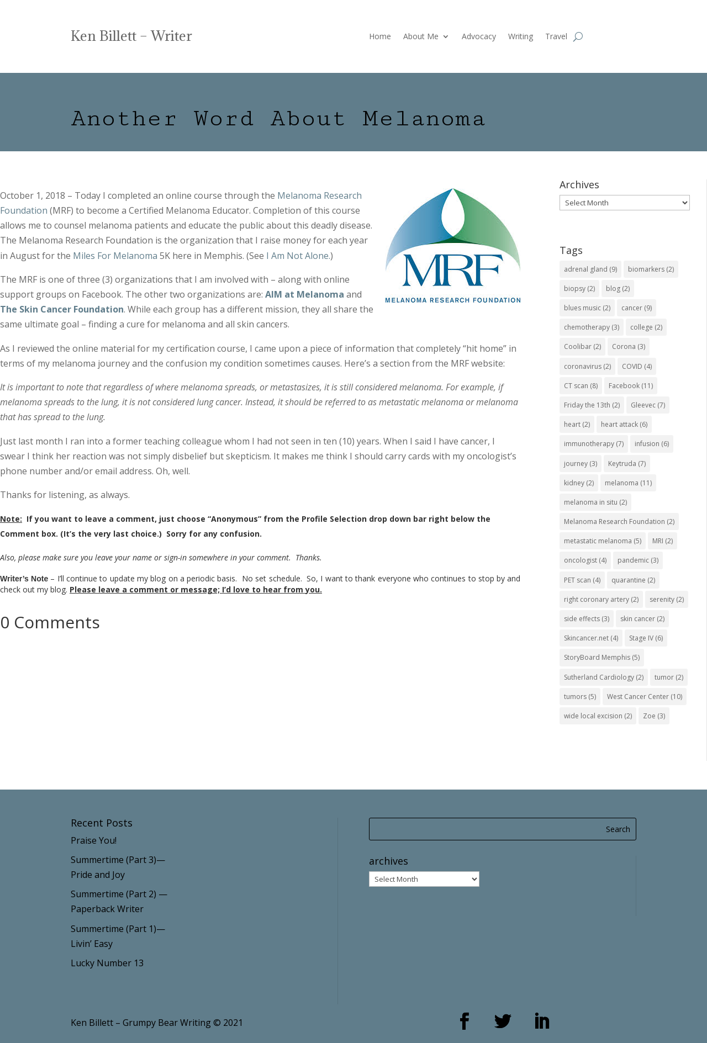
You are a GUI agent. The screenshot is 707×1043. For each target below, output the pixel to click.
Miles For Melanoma (115, 256)
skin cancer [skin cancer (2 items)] (642, 618)
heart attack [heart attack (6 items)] (624, 424)
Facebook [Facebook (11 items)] (631, 385)
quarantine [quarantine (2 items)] (633, 580)
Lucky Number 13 (107, 963)
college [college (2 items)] (646, 327)
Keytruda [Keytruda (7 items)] (627, 463)
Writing (520, 37)
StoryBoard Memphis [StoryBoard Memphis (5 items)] (602, 657)
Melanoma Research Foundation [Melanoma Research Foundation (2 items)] (619, 521)
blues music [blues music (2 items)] (587, 308)
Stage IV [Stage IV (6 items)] (646, 638)
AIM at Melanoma (304, 294)
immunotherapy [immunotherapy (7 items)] (594, 443)
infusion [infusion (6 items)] (652, 443)
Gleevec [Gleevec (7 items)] (648, 405)
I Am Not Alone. (298, 256)
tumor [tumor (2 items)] (669, 677)
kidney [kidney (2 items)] (579, 483)
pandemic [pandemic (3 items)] (638, 560)
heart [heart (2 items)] (577, 424)
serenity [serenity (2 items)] (667, 599)
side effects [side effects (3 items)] (586, 618)
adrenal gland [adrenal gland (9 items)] (590, 269)
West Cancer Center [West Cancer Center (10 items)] (644, 696)
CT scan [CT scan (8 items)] (581, 385)
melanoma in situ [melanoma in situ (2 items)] (595, 502)
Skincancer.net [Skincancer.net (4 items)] (591, 638)
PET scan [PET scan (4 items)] (582, 580)
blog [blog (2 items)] (618, 288)
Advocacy (479, 37)
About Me (421, 37)
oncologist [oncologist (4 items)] (585, 560)
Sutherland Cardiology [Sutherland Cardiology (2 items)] (603, 677)
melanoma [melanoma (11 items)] (628, 483)
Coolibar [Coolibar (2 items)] (582, 346)
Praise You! (94, 840)
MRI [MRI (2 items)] (662, 541)
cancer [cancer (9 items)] (636, 308)
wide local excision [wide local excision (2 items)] (598, 716)
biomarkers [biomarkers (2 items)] (651, 269)
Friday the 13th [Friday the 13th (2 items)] (592, 405)
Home (380, 37)
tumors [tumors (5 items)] (580, 696)
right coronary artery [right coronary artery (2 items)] (601, 599)
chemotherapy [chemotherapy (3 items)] (591, 327)
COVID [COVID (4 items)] (637, 366)
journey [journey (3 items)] (580, 463)
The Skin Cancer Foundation (62, 309)
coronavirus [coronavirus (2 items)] (587, 366)
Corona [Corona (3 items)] (628, 346)
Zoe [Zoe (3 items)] (654, 716)
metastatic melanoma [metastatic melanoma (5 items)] (602, 541)
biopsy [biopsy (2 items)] (579, 288)
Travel (556, 37)
